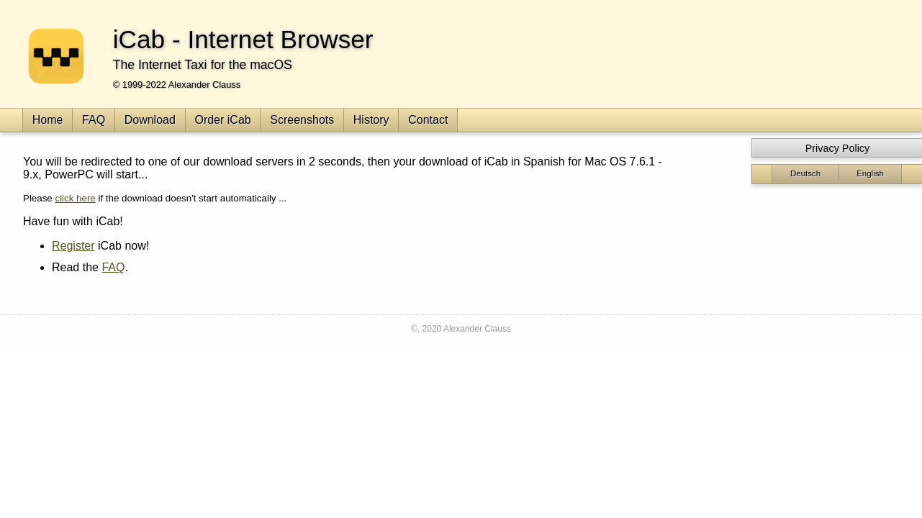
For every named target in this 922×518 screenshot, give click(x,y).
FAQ (93, 120)
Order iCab (222, 120)
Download (150, 120)
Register (73, 246)
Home (47, 120)
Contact (428, 120)
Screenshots (302, 120)
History (371, 120)
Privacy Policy (837, 148)
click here (75, 198)
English (870, 173)
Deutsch (805, 173)
